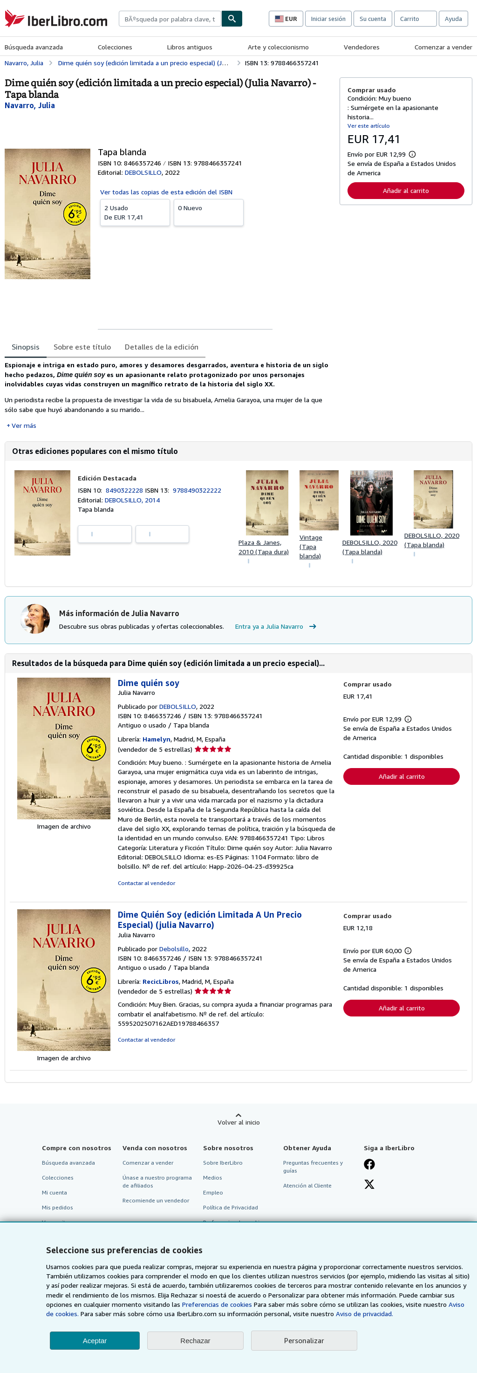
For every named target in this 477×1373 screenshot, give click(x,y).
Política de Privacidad (230, 1207)
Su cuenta (373, 18)
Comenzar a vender (443, 47)
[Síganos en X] (369, 1185)
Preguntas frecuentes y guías (313, 1166)
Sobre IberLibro (223, 1162)
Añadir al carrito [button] (406, 190)
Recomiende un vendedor (156, 1200)
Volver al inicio (239, 1122)
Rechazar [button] (195, 1341)
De (135, 212)
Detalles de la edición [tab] (161, 346)
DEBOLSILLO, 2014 (132, 500)
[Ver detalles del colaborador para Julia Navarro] (30, 105)
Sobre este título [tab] (82, 346)
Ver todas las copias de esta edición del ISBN (166, 192)
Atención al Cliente (307, 1185)
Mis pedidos (57, 1207)
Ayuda (453, 18)
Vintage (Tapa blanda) (311, 546)
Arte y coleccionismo (278, 47)
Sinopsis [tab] (26, 346)
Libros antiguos (189, 47)
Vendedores (362, 47)
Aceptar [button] (95, 1341)
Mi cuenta (54, 1192)
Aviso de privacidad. (364, 1314)
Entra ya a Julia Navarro (277, 626)
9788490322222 (197, 490)
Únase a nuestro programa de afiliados (157, 1181)
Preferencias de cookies (217, 1304)
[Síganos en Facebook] (369, 1165)
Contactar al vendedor (146, 882)
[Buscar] (232, 19)
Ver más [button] (24, 425)
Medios (212, 1177)
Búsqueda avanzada (34, 47)
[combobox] (170, 19)
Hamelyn (156, 739)
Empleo (213, 1192)
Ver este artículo (369, 125)
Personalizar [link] (304, 1340)
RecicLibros (161, 981)
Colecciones (115, 47)
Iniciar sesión (328, 18)
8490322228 (125, 490)
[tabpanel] (168, 395)
